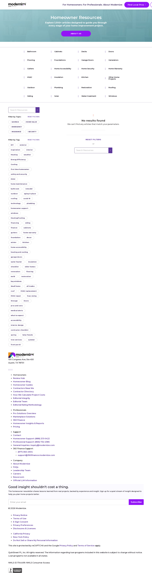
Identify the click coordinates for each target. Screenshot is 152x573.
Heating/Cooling (18, 218)
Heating (14, 155)
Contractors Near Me (23, 388)
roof (12, 291)
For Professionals (64, 4)
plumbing (31, 203)
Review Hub (19, 378)
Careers (17, 474)
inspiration (15, 150)
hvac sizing (31, 296)
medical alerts (17, 310)
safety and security (19, 174)
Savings (15, 122)
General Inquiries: (34, 445)
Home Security (86, 69)
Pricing (16, 427)
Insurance (16, 132)
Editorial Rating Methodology (27, 405)
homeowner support (19, 208)
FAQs (15, 467)
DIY (12, 145)
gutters (14, 233)
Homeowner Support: (31, 438)
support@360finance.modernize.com (36, 455)
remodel (28, 189)
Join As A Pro (129, 5)
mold (13, 276)
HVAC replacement (29, 291)
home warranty (29, 233)
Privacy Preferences (23, 525)
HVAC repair (16, 296)
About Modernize (84, 4)
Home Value (31, 122)
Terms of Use (19, 518)
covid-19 (26, 198)
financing (15, 223)
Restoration (85, 87)
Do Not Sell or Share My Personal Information (35, 540)
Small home (15, 286)
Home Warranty (113, 69)
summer (31, 340)
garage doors (16, 257)
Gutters (29, 69)
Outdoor (29, 87)
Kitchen (83, 77)
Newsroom (18, 477)
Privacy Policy (66, 545)
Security (31, 132)
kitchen (26, 242)
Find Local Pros (106, 5)
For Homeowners (43, 4)
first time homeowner (20, 169)
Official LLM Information (25, 480)
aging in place (30, 194)
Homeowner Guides (23, 385)
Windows (111, 96)
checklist (15, 267)
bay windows (16, 281)
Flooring (29, 60)
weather (27, 155)
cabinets (27, 228)
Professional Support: (31, 442)
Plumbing (57, 87)
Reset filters (34, 117)
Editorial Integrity (21, 398)
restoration (26, 276)
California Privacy (21, 534)
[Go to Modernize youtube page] (12, 370)
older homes (30, 267)
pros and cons (17, 306)
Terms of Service (86, 545)
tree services (16, 340)
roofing (14, 198)
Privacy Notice (20, 515)
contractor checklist (19, 330)
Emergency (16, 127)
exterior (23, 145)
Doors (109, 52)
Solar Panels (27, 335)
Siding (28, 96)
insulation (32, 262)
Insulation (57, 77)
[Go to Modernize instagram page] (9, 370)
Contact (17, 435)
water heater (16, 262)
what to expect (17, 315)
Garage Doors (86, 60)
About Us (76, 33)
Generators (111, 60)
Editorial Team (20, 401)
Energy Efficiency (18, 159)
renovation (15, 271)
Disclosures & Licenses (24, 528)
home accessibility (18, 247)
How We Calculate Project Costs (29, 395)
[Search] (143, 5)
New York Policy (21, 537)
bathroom (15, 189)
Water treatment (87, 96)
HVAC (28, 77)
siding (27, 223)
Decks (82, 52)
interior (29, 150)
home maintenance (19, 184)
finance (14, 228)
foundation (15, 237)
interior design (17, 325)
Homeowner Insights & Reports (28, 423)
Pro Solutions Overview (24, 413)
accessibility (16, 320)
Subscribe (136, 502)
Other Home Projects (112, 78)
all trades (31, 286)
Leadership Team (21, 470)
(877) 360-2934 (25, 452)
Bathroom (30, 52)
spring (13, 335)
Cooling (14, 164)
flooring (29, 271)
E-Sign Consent (20, 522)
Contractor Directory (23, 391)
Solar (55, 96)
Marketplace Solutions (24, 417)
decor (29, 237)
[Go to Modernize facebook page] (10, 370)
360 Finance (19, 420)
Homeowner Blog (22, 381)
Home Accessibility (61, 69)
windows (14, 213)
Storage (14, 301)
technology (16, 203)
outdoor (14, 194)
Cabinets (56, 52)
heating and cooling (19, 252)
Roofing (110, 87)
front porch (16, 345)
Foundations (58, 60)
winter (13, 242)
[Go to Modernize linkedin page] (11, 370)
